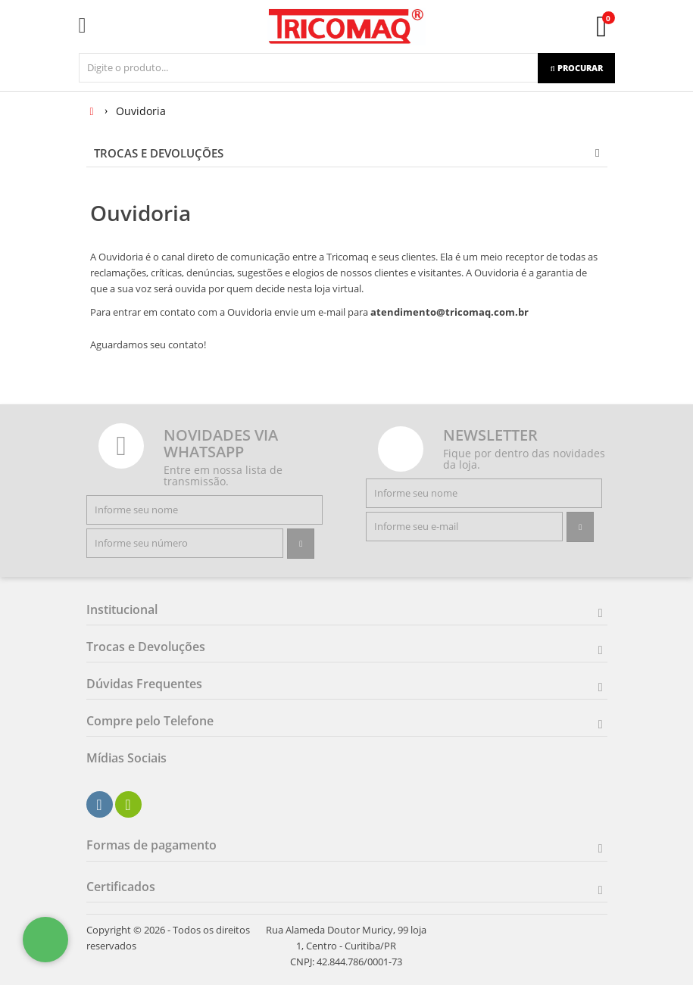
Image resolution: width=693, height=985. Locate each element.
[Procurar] (576, 68)
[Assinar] (300, 543)
